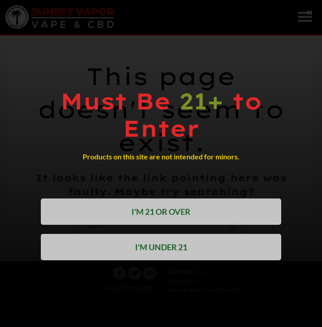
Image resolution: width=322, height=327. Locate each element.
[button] (309, 12)
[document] (161, 163)
